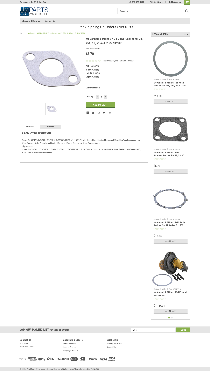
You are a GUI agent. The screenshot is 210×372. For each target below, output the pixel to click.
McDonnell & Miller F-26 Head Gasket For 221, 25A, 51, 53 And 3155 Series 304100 (170, 85)
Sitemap (50, 369)
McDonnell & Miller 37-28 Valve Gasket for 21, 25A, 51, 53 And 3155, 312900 (56, 33)
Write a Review (127, 61)
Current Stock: (93, 88)
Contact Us (50, 21)
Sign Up (73, 347)
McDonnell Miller (160, 80)
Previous (185, 35)
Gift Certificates (69, 344)
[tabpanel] (170, 72)
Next (188, 35)
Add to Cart (170, 101)
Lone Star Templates (91, 369)
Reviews (50, 127)
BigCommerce (68, 369)
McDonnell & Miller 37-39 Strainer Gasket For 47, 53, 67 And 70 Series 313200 (169, 155)
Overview (30, 127)
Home (22, 33)
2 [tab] (172, 318)
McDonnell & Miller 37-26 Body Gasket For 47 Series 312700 (169, 224)
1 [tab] (169, 318)
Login (65, 347)
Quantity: (90, 96)
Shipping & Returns (31, 21)
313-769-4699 (136, 2)
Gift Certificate (155, 2)
